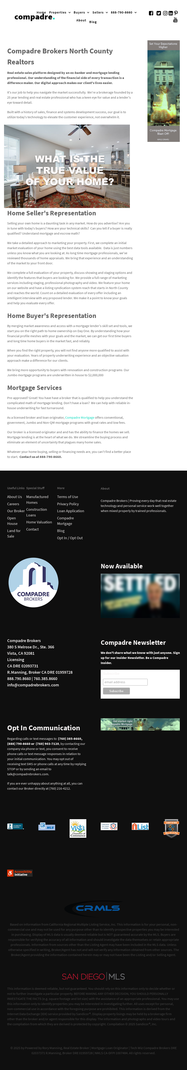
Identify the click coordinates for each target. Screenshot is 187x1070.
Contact (32, 529)
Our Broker (16, 511)
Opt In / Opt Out (70, 538)
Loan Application (70, 511)
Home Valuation (39, 522)
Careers (13, 504)
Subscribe (111, 673)
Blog (61, 530)
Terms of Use (67, 496)
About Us (14, 496)
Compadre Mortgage (79, 417)
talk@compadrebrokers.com (27, 774)
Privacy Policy (68, 504)
